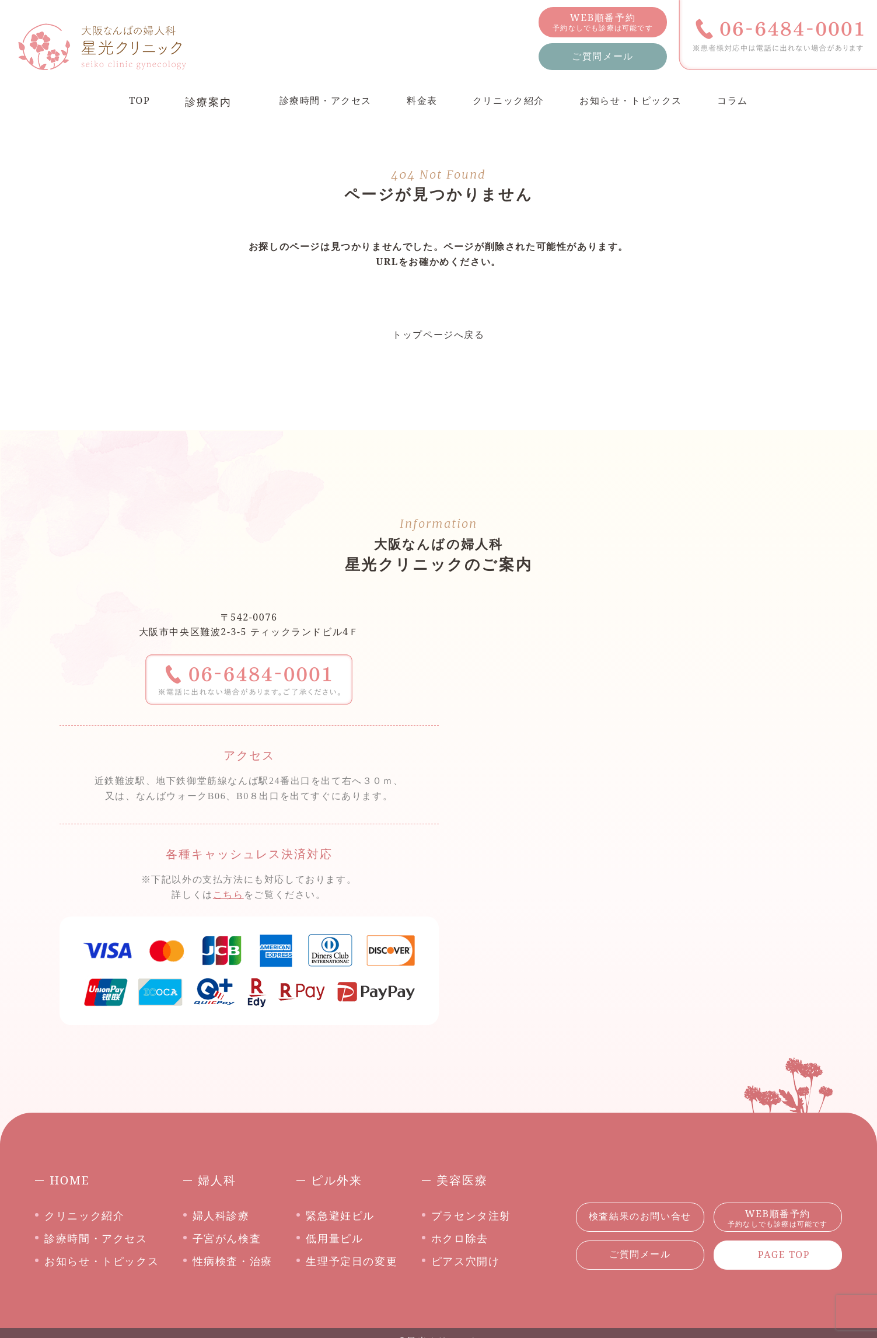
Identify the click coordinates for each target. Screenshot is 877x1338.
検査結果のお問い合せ (640, 1216)
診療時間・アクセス (312, 102)
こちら (228, 895)
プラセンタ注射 (471, 1215)
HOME (69, 1180)
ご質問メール (603, 56)
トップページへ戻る (438, 334)
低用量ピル (334, 1238)
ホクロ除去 (459, 1238)
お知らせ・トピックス (641, 102)
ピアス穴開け (465, 1261)
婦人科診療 (221, 1215)
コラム (750, 102)
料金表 (417, 102)
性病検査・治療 (232, 1261)
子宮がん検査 (227, 1238)
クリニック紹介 (509, 102)
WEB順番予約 (603, 22)
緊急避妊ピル (340, 1215)
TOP (120, 102)
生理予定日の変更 (351, 1261)
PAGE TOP (784, 1254)
